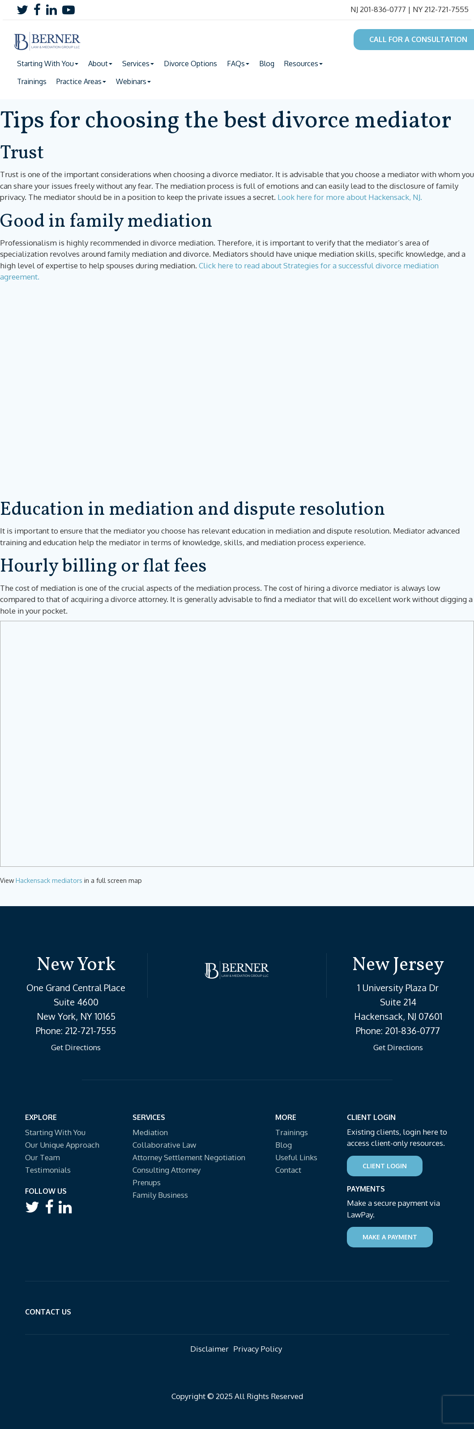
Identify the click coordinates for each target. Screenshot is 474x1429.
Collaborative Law (164, 1144)
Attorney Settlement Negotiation (188, 1157)
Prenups (146, 1182)
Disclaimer (209, 1348)
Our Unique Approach (62, 1144)
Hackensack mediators (49, 880)
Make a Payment (390, 1237)
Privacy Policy (257, 1348)
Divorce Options (190, 63)
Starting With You (55, 1132)
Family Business (160, 1195)
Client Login (385, 1166)
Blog (266, 63)
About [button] (100, 63)
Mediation (150, 1132)
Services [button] (138, 63)
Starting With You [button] (47, 63)
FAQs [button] (238, 63)
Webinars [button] (133, 81)
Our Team (42, 1157)
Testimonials (48, 1170)
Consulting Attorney (166, 1170)
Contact (288, 1170)
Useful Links (296, 1157)
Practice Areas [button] (81, 81)
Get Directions (76, 1047)
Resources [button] (303, 63)
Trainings (32, 81)
